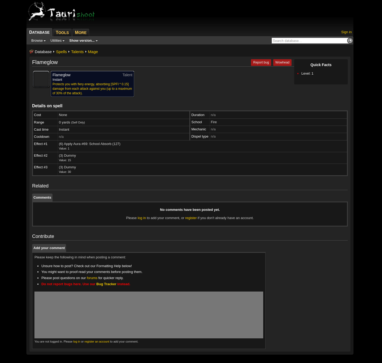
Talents (77, 51)
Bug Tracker (106, 284)
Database (43, 51)
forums (92, 278)
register (191, 218)
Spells (61, 51)
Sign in (346, 32)
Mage (93, 51)
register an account (97, 341)
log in (142, 218)
